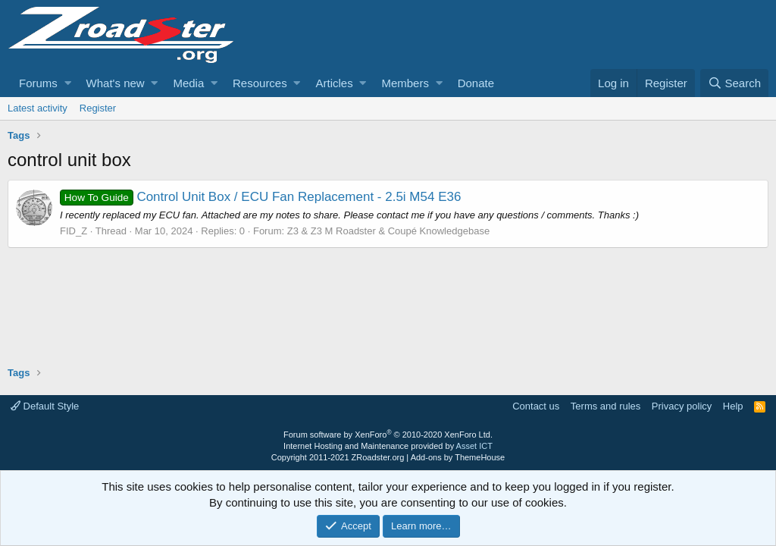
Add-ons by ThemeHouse (458, 457)
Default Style (45, 406)
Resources (260, 83)
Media (188, 83)
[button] (68, 83)
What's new (115, 83)
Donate (476, 83)
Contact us (535, 406)
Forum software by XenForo (388, 434)
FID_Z (73, 231)
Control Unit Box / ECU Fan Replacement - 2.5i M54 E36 (260, 197)
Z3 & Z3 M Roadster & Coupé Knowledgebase (388, 231)
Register (98, 108)
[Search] (734, 83)
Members (405, 83)
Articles (333, 83)
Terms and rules (605, 406)
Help (733, 406)
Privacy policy (682, 406)
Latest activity (37, 108)
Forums (38, 83)
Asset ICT (474, 445)
